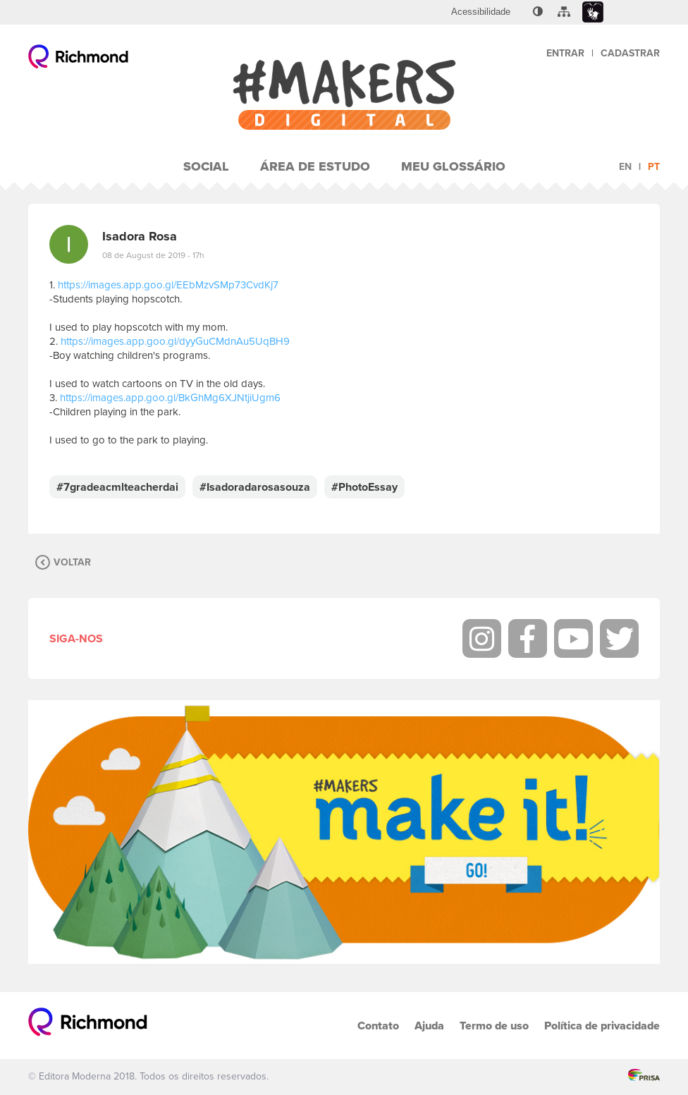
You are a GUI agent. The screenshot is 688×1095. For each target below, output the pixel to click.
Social (206, 166)
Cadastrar (630, 53)
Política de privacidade (602, 1025)
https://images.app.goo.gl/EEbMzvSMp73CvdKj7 (168, 285)
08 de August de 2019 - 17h (153, 255)
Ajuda (429, 1025)
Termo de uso (494, 1025)
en (625, 166)
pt (654, 166)
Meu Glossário (453, 166)
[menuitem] (480, 12)
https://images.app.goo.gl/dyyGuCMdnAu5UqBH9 (175, 341)
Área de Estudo (315, 166)
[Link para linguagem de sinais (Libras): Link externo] (592, 12)
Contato (378, 1025)
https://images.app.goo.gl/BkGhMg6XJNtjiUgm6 (170, 397)
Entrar (565, 53)
